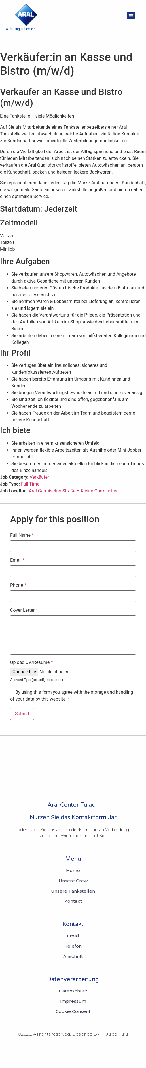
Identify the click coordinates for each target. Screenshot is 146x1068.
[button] (131, 15)
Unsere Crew (73, 880)
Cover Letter (24, 610)
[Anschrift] (73, 956)
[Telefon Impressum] (73, 1001)
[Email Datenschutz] (73, 991)
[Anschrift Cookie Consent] (73, 1011)
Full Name (22, 535)
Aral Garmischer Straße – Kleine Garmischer (73, 491)
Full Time (30, 484)
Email (17, 560)
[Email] (73, 936)
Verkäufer (39, 477)
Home (73, 870)
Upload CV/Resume (31, 662)
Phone (18, 585)
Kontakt (73, 901)
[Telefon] (73, 946)
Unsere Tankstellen (73, 891)
